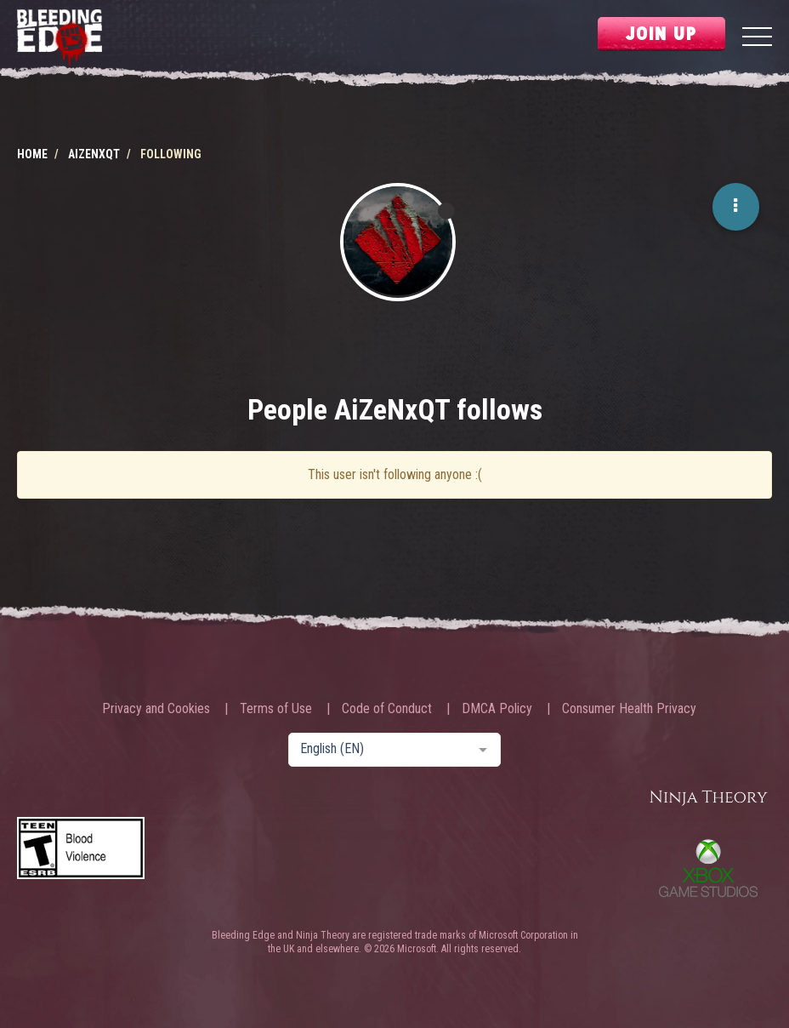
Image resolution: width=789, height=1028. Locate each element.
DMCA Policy (497, 709)
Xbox (708, 868)
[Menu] (757, 39)
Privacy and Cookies (156, 709)
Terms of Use (276, 709)
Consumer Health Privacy (629, 709)
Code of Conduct (387, 709)
